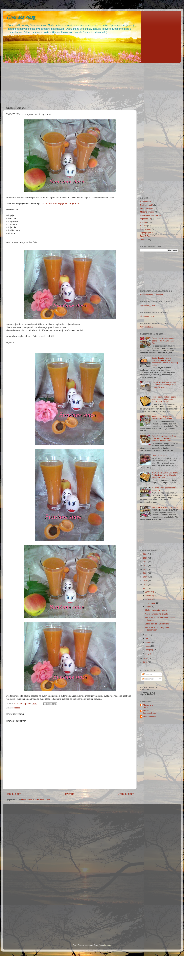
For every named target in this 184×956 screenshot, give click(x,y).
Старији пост (126, 793)
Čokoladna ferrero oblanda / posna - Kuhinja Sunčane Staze (164, 340)
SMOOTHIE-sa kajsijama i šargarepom (61, 203)
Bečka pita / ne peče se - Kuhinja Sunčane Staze (162, 417)
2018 (145, 584)
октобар (149, 599)
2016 (145, 658)
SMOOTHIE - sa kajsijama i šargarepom (157, 628)
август (148, 607)
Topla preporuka (147, 233)
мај (147, 638)
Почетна (69, 793)
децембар (150, 591)
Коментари (148, 679)
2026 (145, 554)
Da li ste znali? (146, 205)
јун (146, 635)
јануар (148, 654)
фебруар (149, 650)
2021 (145, 573)
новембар (150, 595)
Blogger (107, 945)
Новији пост (13, 793)
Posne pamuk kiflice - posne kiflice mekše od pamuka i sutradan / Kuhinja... (164, 399)
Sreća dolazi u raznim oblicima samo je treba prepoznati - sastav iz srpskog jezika (165, 361)
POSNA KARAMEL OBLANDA (165, 507)
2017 (145, 588)
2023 (145, 565)
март (147, 646)
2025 (145, 558)
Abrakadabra (145, 202)
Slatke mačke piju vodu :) (156, 610)
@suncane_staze (147, 305)
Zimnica (143, 239)
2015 (145, 662)
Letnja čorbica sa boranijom (157, 624)
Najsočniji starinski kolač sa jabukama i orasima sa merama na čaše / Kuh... (164, 438)
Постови (147, 674)
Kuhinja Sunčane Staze (149, 712)
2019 (145, 581)
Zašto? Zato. (145, 236)
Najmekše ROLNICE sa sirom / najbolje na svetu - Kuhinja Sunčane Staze (165, 475)
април (148, 642)
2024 (145, 562)
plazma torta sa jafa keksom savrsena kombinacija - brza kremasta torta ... (164, 384)
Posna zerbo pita (159, 455)
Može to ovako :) (147, 212)
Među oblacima (146, 208)
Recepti (17, 708)
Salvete (143, 226)
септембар (150, 603)
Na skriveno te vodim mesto (152, 215)
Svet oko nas (145, 229)
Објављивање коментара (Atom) (35, 800)
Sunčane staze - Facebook (151, 295)
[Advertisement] (89, 84)
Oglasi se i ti (145, 219)
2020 (145, 577)
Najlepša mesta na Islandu (156, 614)
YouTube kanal (146, 327)
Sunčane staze (21, 18)
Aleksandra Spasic (148, 706)
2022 (145, 569)
